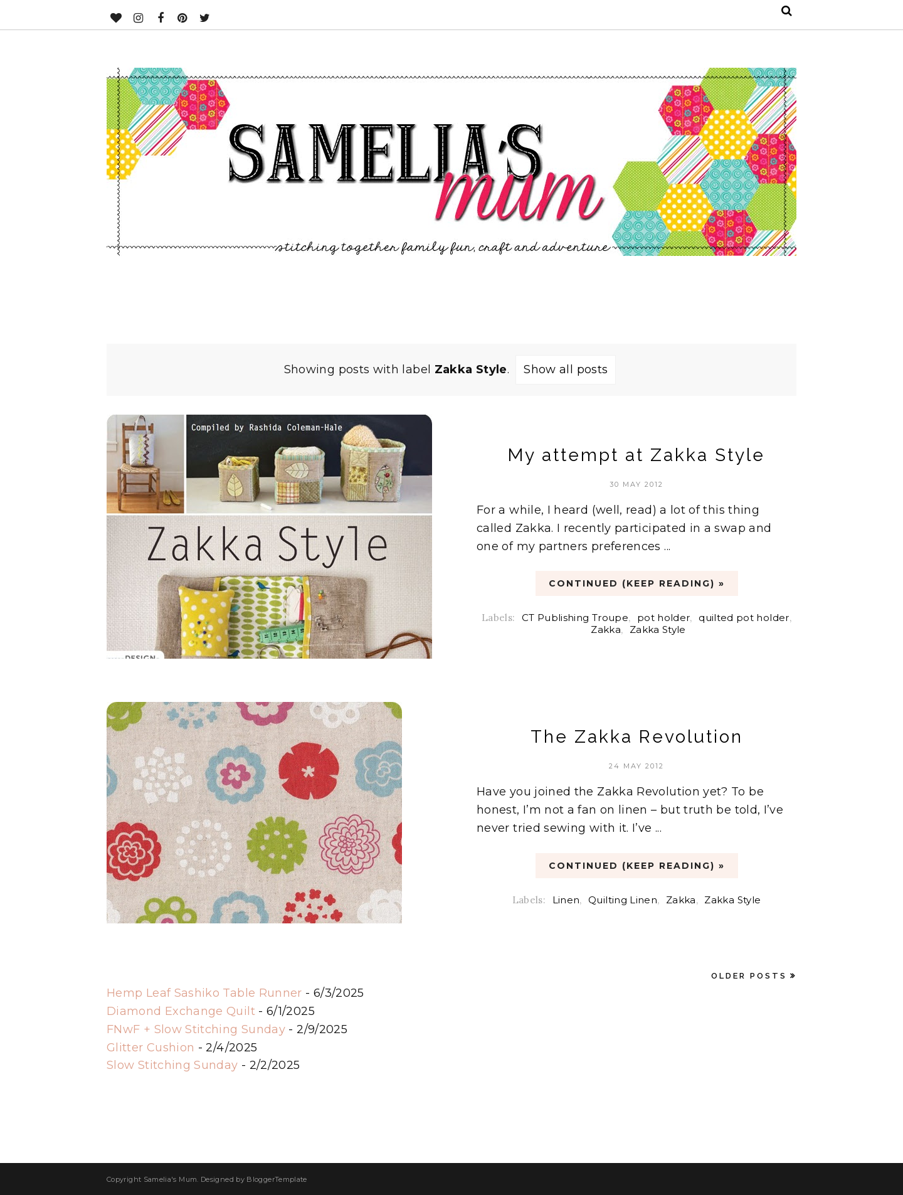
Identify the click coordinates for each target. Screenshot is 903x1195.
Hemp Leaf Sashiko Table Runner (204, 993)
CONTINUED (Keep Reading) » (637, 583)
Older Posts (749, 975)
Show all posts (566, 369)
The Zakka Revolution (637, 736)
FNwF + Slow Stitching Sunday (196, 1029)
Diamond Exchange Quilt (181, 1011)
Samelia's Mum (171, 1179)
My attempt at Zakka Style (636, 455)
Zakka (606, 629)
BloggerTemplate (276, 1179)
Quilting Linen (622, 900)
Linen (566, 900)
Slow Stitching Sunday (172, 1065)
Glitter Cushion (150, 1047)
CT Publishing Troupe (575, 618)
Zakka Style (658, 629)
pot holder (663, 618)
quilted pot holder (744, 618)
